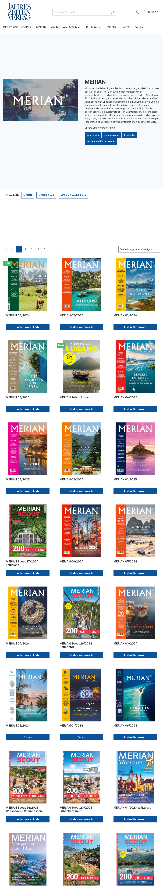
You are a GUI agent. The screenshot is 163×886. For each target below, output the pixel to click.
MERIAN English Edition (73, 195)
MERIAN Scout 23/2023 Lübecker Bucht (76, 809)
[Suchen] (112, 12)
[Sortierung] (139, 249)
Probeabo (129, 135)
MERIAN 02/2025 (71, 479)
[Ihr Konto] (137, 12)
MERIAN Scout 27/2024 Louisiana (22, 563)
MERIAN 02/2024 (18, 725)
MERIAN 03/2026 (18, 315)
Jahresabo (93, 135)
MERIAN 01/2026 (125, 315)
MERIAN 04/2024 (18, 643)
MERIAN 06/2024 (71, 561)
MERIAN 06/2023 (125, 725)
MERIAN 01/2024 (71, 725)
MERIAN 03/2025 (18, 479)
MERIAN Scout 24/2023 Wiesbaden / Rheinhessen (24, 809)
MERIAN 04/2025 (125, 397)
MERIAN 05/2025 (17, 397)
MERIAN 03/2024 (125, 643)
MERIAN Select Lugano (75, 397)
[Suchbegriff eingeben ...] (81, 12)
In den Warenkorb (28, 327)
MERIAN (27, 195)
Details (28, 737)
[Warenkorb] (150, 12)
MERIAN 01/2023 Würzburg (132, 807)
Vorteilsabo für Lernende (101, 141)
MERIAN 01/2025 (125, 479)
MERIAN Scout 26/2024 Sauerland (76, 645)
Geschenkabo (111, 135)
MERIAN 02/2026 (71, 315)
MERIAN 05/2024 (125, 561)
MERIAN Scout (46, 195)
